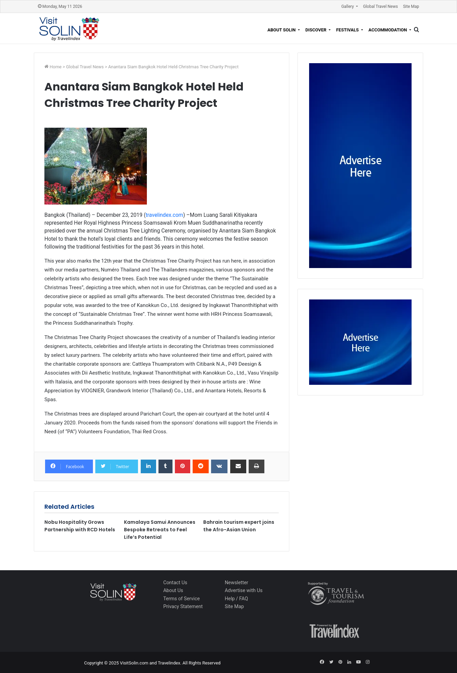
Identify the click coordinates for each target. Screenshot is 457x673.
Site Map (411, 6)
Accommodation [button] (388, 29)
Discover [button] (316, 29)
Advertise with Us (244, 590)
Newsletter (236, 582)
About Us (173, 590)
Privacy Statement (183, 606)
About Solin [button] (282, 29)
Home (56, 66)
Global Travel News (380, 6)
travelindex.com (164, 215)
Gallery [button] (348, 6)
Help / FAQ (236, 598)
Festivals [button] (348, 29)
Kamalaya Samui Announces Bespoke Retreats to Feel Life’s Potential (159, 530)
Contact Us (175, 582)
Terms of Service (181, 598)
